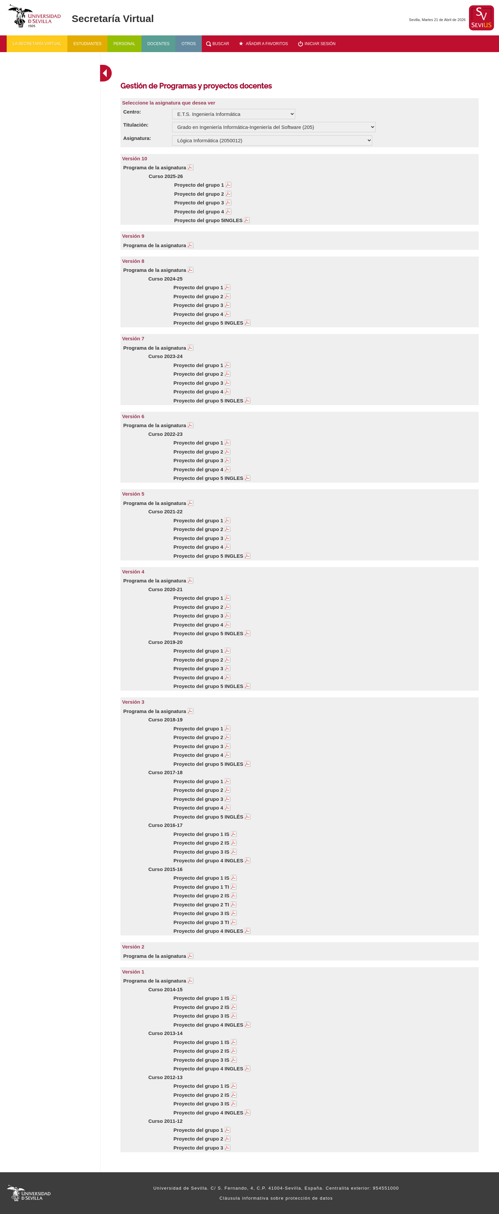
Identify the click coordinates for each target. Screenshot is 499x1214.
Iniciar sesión (320, 43)
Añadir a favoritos (267, 43)
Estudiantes (87, 43)
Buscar (220, 43)
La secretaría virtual (37, 43)
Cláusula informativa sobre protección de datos (276, 1198)
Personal (124, 43)
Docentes (158, 43)
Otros (188, 43)
